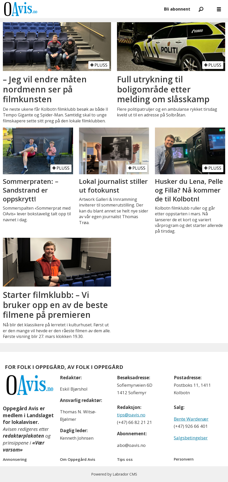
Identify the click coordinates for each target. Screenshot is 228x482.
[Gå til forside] (20, 9)
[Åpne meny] (219, 9)
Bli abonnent (177, 9)
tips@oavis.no (131, 415)
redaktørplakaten (23, 435)
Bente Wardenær (191, 419)
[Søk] (201, 9)
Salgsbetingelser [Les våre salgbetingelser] (191, 438)
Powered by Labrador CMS (114, 474)
